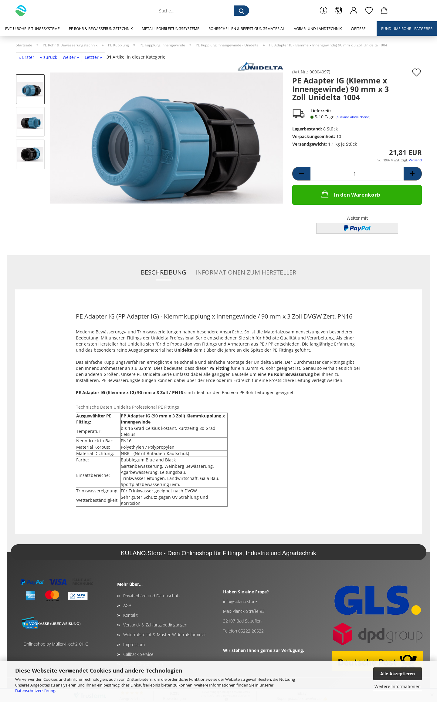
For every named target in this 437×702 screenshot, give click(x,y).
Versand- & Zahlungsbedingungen (155, 625)
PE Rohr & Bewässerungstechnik (101, 28)
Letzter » (93, 57)
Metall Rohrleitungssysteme (170, 28)
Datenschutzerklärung (35, 690)
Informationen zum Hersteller (245, 272)
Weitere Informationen (397, 686)
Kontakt (130, 615)
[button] (338, 10)
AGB (127, 605)
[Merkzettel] (369, 10)
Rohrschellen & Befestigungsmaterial (246, 28)
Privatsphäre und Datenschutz (151, 596)
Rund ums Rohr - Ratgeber (406, 28)
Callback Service (138, 654)
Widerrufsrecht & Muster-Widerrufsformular (164, 634)
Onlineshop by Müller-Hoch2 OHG (55, 644)
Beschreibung (163, 272)
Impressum (134, 644)
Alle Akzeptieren (397, 674)
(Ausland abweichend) (353, 117)
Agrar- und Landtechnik (318, 28)
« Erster (26, 57)
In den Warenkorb (350, 194)
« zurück (48, 57)
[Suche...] (241, 10)
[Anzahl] (357, 174)
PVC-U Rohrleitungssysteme (32, 28)
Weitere (358, 28)
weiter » (71, 57)
